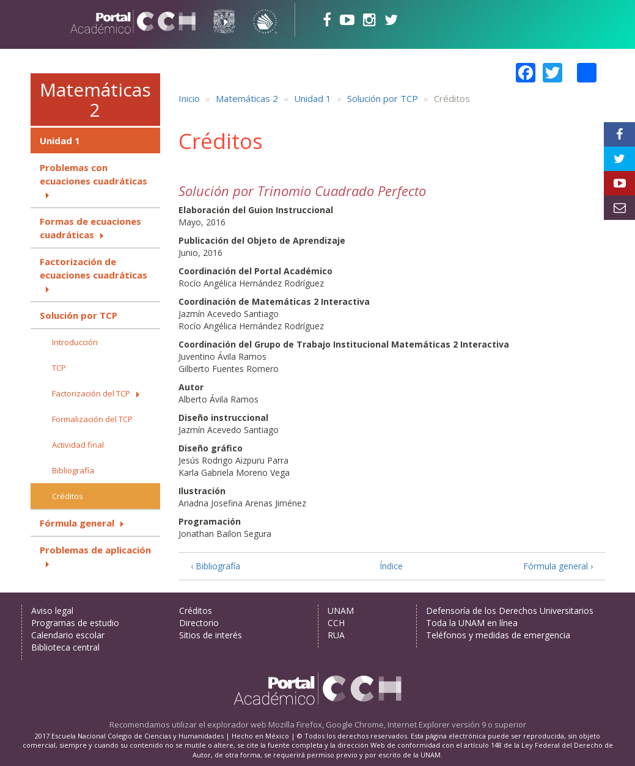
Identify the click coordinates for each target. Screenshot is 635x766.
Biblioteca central (65, 647)
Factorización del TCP (91, 393)
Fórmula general (77, 523)
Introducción (75, 342)
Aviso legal (52, 610)
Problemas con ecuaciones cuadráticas (93, 174)
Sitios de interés (210, 635)
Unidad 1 (60, 140)
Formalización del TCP (92, 419)
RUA (336, 635)
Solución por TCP (78, 315)
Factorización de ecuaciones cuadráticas (93, 268)
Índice (391, 566)
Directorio (199, 623)
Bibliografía (73, 470)
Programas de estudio (75, 623)
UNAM (341, 610)
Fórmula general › (558, 566)
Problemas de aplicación (95, 550)
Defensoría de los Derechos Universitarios (509, 610)
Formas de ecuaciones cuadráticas (90, 228)
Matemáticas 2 (95, 99)
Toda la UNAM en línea (472, 623)
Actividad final (78, 444)
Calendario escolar (68, 635)
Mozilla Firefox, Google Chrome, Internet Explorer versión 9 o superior (397, 724)
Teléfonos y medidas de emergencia (498, 635)
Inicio (189, 98)
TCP (59, 367)
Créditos (67, 496)
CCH (336, 623)
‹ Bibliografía (215, 566)
